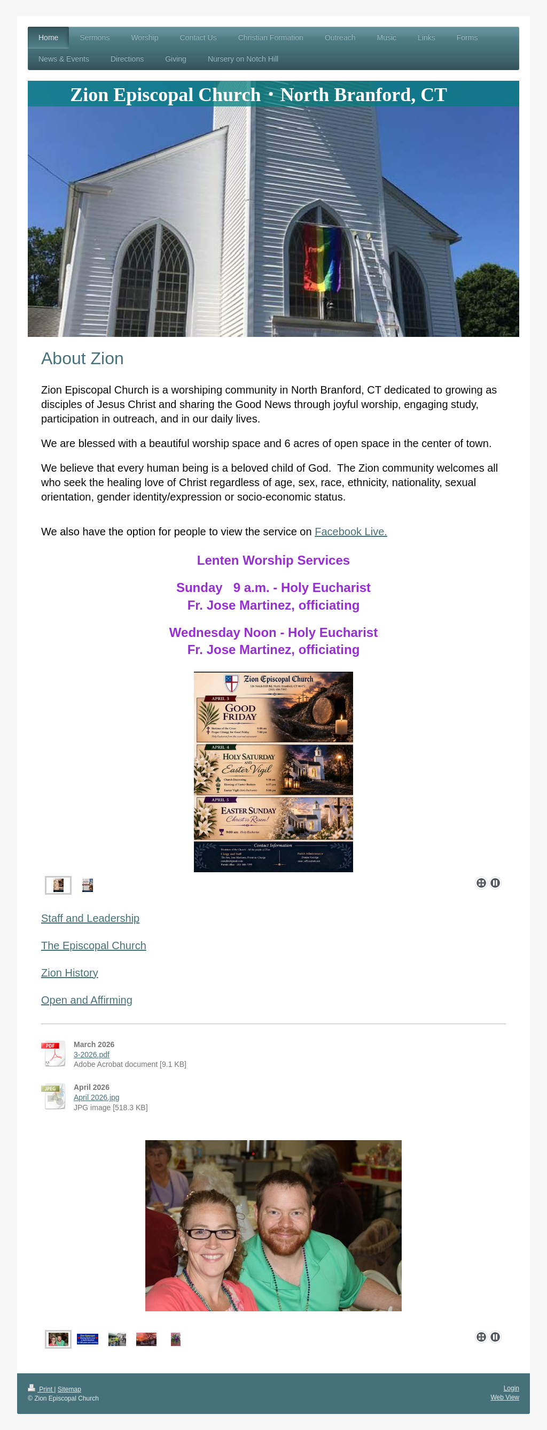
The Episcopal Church (93, 945)
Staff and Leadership (90, 918)
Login (511, 1388)
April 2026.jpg (97, 1097)
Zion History (69, 973)
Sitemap (69, 1389)
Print (41, 1389)
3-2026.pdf (92, 1054)
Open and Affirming (86, 1000)
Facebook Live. (351, 531)
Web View (504, 1397)
